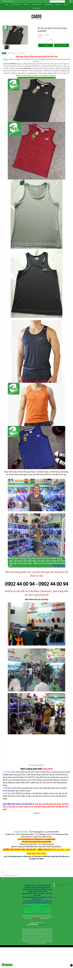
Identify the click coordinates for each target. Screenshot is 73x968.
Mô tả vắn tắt (22, 53)
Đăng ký (10, 1)
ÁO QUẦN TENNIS (48, 4)
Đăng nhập (5, 1)
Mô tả (4, 53)
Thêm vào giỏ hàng (61, 45)
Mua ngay (46, 45)
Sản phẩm (26, 4)
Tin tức (3, 878)
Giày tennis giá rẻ (36, 4)
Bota (39, 946)
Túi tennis (58, 4)
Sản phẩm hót (36, 8)
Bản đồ (66, 4)
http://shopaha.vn (43, 924)
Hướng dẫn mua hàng (12, 53)
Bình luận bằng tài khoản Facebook (9, 875)
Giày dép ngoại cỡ (15, 4)
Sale (6, 4)
